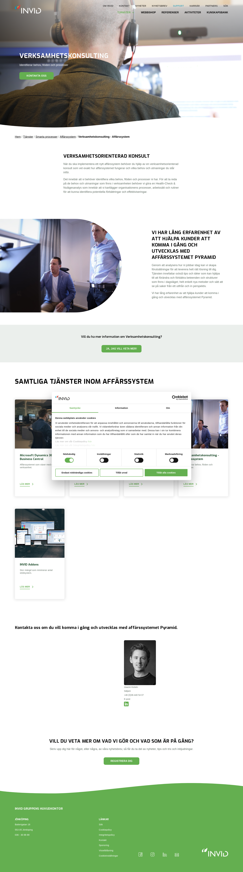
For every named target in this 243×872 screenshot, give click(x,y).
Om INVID (108, 6)
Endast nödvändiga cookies (77, 472)
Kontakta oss (36, 75)
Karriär (195, 6)
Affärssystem (68, 136)
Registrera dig (121, 761)
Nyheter (140, 6)
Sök (225, 6)
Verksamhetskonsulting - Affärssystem (104, 136)
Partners (211, 6)
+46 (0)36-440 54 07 (134, 695)
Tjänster (124, 12)
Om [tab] (168, 408)
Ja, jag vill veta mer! (121, 348)
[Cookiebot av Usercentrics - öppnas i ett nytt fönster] (174, 397)
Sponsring (104, 845)
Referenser (170, 12)
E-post (127, 699)
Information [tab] (121, 408)
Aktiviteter (192, 12)
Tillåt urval (121, 472)
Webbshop (148, 12)
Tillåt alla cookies (166, 472)
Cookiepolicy (105, 830)
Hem (18, 136)
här (90, 441)
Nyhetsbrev (159, 6)
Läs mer (25, 484)
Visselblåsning (106, 850)
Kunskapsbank (217, 12)
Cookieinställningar (108, 856)
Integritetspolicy (107, 835)
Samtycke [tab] (75, 408)
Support (178, 6)
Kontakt (124, 6)
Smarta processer (46, 136)
